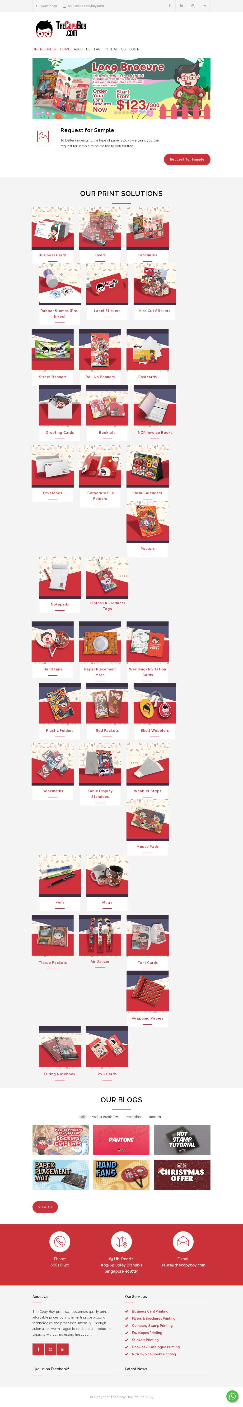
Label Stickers (107, 311)
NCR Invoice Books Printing (154, 1354)
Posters (148, 549)
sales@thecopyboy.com (86, 6)
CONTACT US (115, 49)
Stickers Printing (145, 1340)
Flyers (100, 255)
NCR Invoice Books (155, 433)
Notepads (60, 604)
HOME (65, 49)
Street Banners (53, 377)
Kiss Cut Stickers (154, 311)
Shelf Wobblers (155, 731)
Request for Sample (187, 159)
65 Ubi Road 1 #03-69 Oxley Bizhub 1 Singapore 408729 (121, 1265)
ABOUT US (82, 49)
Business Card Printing (150, 1311)
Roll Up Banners (100, 377)
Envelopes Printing (147, 1333)
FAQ (97, 49)
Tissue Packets (53, 963)
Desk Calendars (147, 493)
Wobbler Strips (147, 791)
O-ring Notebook (59, 1074)
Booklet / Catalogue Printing (156, 1347)
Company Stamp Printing (152, 1326)
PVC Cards (107, 1074)
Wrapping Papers (148, 1018)
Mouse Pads (148, 847)
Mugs (107, 902)
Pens (60, 902)
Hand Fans (52, 669)
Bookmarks (52, 791)
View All (45, 1207)
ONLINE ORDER (44, 49)
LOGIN (134, 49)
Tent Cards (148, 963)
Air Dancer (100, 961)
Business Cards (53, 255)
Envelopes (52, 493)
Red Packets (107, 731)
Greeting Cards (60, 433)
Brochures (147, 255)
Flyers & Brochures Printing (154, 1318)
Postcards (147, 377)
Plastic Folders (60, 731)
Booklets (107, 433)
